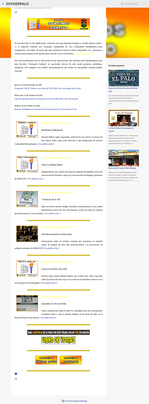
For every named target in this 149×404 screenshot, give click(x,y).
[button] (16, 12)
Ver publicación (46, 144)
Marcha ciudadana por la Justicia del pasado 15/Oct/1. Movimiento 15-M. (46, 109)
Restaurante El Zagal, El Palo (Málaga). (122, 168)
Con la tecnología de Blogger (74, 401)
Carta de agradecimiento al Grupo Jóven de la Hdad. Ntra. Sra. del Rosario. (47, 99)
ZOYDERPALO (17, 4)
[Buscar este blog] (135, 3)
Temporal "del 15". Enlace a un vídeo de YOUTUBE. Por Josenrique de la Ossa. (48, 88)
